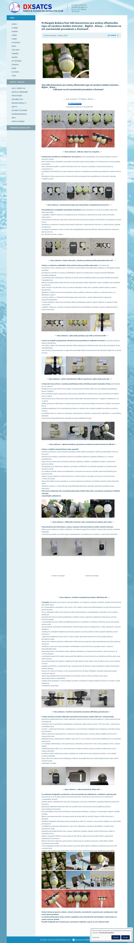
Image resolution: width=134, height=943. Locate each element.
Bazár (14, 68)
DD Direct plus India (19, 110)
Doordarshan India (19, 114)
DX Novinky (16, 42)
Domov (14, 24)
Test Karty (16, 50)
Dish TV (14, 107)
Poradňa (15, 54)
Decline (115, 937)
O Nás (14, 76)
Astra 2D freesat (18, 121)
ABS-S (14, 118)
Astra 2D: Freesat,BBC (20, 92)
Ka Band (15, 31)
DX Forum (112, 35)
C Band (14, 39)
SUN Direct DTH (17, 99)
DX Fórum (15, 72)
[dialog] (111, 934)
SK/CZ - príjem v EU (18, 88)
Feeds (14, 46)
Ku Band (15, 28)
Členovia (15, 65)
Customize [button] (95, 937)
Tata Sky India (17, 96)
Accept (125, 937)
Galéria (14, 57)
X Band (14, 35)
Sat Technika (16, 61)
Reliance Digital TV (19, 103)
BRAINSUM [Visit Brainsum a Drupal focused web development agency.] (89, 940)
